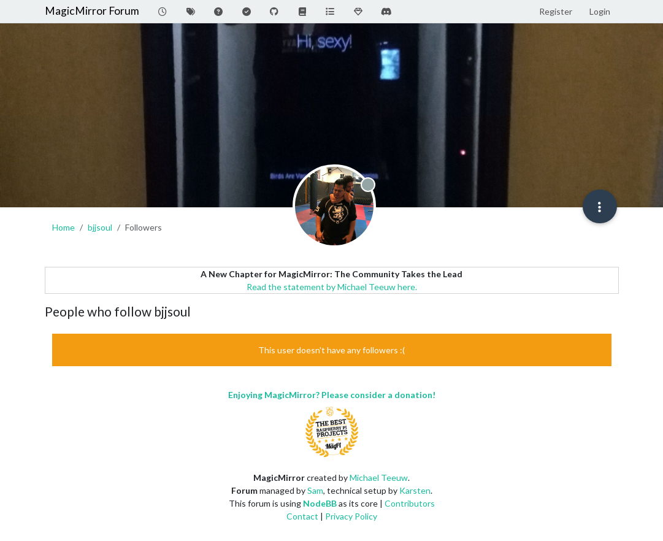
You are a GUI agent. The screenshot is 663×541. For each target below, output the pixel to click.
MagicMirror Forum (92, 10)
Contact (302, 516)
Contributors (410, 503)
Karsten (415, 490)
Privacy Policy (351, 516)
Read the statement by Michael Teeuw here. (332, 287)
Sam (315, 490)
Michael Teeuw (379, 477)
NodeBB (320, 503)
